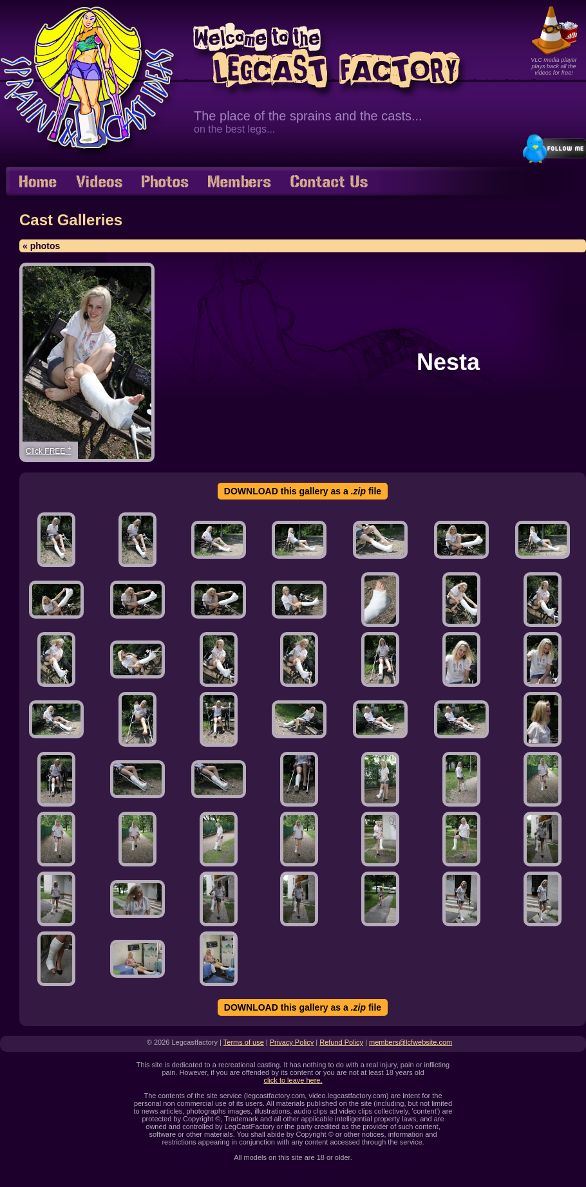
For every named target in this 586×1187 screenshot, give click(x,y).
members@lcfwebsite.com (410, 1042)
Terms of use (243, 1042)
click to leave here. (292, 1080)
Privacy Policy (292, 1042)
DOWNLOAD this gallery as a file (302, 491)
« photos (41, 246)
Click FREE (48, 450)
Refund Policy (341, 1042)
